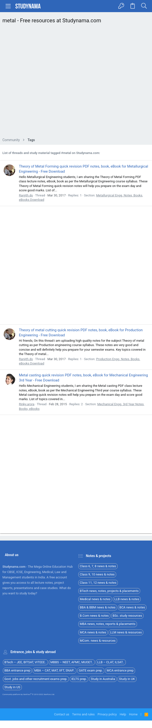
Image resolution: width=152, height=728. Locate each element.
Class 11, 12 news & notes (98, 582)
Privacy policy (107, 714)
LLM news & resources (126, 632)
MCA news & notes (93, 632)
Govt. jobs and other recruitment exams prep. (35, 679)
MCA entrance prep (120, 670)
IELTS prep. (79, 679)
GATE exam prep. (91, 670)
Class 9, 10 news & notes (97, 574)
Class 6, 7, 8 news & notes (98, 566)
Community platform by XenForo (28, 694)
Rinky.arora (26, 404)
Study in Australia (103, 679)
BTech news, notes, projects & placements (109, 591)
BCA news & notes (132, 607)
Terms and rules (83, 714)
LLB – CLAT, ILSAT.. (110, 662)
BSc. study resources (127, 615)
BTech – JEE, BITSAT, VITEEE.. (25, 662)
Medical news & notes (95, 599)
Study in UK (127, 679)
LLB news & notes (126, 599)
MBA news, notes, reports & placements (108, 624)
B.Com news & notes (94, 615)
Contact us (61, 714)
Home (133, 714)
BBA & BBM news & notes (98, 607)
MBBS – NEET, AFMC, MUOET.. (71, 662)
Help (123, 714)
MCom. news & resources (98, 640)
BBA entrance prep (17, 670)
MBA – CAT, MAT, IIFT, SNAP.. (54, 670)
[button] (8, 6)
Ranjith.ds (26, 195)
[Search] (144, 6)
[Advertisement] (76, 82)
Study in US (12, 687)
